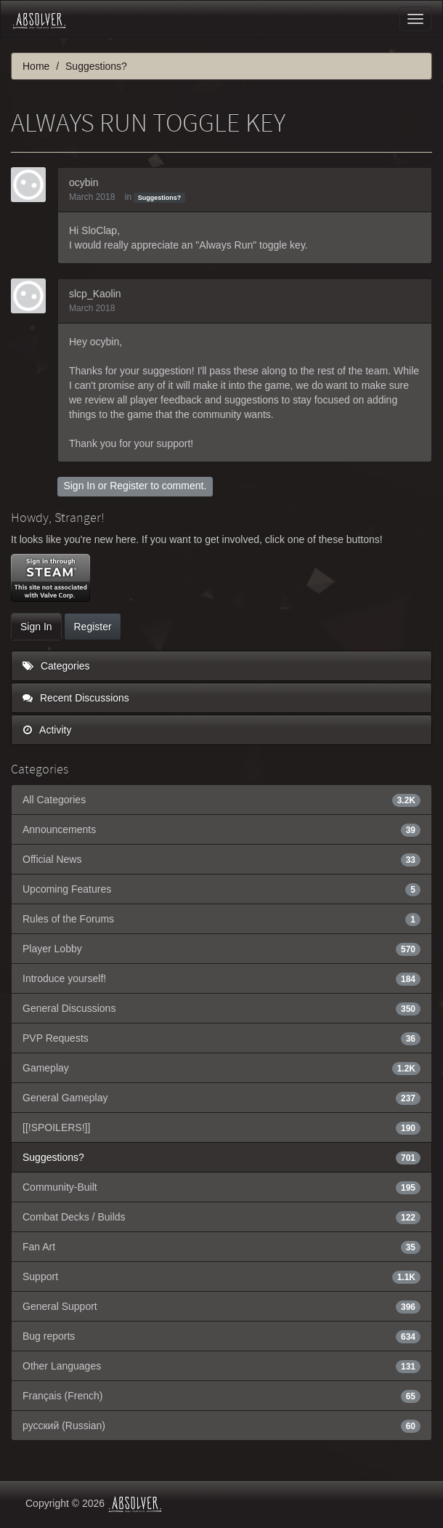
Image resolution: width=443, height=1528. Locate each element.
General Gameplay (221, 1097)
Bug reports (221, 1336)
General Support (221, 1306)
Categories (56, 666)
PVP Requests (221, 1038)
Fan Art (221, 1246)
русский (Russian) (221, 1425)
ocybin (83, 182)
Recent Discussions (76, 698)
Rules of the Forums (221, 919)
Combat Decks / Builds (221, 1217)
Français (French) (221, 1395)
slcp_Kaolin (95, 293)
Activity (47, 730)
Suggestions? (160, 197)
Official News (221, 859)
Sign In (79, 485)
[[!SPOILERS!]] (221, 1127)
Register (128, 485)
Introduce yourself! (221, 978)
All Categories (221, 799)
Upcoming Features (221, 889)
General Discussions (221, 1008)
